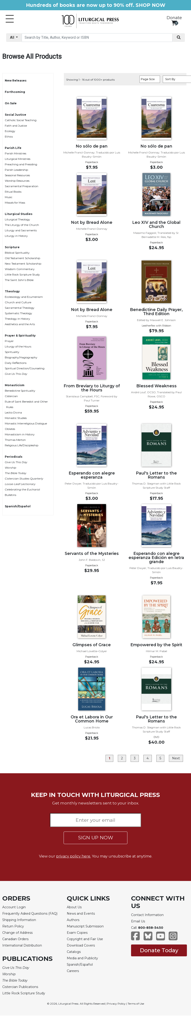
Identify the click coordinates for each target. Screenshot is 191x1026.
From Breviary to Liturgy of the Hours (92, 387)
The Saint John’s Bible (19, 280)
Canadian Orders (15, 939)
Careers (73, 971)
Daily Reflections (15, 363)
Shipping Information (19, 920)
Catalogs (74, 952)
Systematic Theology (18, 313)
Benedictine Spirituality (20, 390)
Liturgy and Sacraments (21, 230)
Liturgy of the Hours (18, 346)
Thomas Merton (15, 440)
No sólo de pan (92, 146)
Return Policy (13, 926)
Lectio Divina (13, 412)
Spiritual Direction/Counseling (24, 368)
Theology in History (17, 318)
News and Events (81, 913)
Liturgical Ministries (17, 159)
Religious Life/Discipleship (21, 445)
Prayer (9, 341)
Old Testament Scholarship (22, 258)
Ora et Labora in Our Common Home (92, 719)
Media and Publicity (82, 958)
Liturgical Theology (17, 219)
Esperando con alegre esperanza (92, 475)
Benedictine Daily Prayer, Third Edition (156, 311)
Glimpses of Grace (91, 644)
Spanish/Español (18, 506)
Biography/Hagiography (21, 357)
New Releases (15, 80)
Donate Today (159, 950)
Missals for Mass (15, 202)
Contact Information (147, 915)
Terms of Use (136, 1003)
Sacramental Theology (19, 307)
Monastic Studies (16, 418)
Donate (174, 17)
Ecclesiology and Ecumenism (24, 297)
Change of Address (17, 933)
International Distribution (22, 945)
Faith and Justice (16, 125)
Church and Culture (18, 302)
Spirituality (12, 352)
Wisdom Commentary (20, 269)
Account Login (14, 907)
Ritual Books (13, 191)
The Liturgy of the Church (22, 225)
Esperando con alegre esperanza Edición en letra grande (156, 557)
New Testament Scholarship (23, 263)
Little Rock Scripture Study (22, 274)
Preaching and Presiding (21, 164)
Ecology (10, 131)
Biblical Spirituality (17, 252)
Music (8, 197)
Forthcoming (15, 92)
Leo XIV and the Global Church (156, 224)
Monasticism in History (20, 434)
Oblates (10, 429)
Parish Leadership (16, 169)
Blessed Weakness (156, 385)
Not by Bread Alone (91, 222)
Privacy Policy (116, 1003)
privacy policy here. (73, 856)
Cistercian (11, 396)
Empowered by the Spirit (156, 644)
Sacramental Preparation (21, 186)
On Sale (11, 103)
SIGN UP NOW (95, 837)
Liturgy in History (16, 235)
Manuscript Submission (85, 926)
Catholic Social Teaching (20, 120)
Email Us (138, 921)
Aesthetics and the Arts (20, 324)
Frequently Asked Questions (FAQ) (29, 913)
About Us (74, 907)
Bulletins (10, 495)
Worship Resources (17, 180)
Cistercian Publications (20, 987)
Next (176, 758)
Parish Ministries (15, 153)
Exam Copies (77, 933)
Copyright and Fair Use (85, 939)
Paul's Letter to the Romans (156, 475)
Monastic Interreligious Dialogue (26, 423)
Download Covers (81, 945)
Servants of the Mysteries (92, 553)
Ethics (9, 136)
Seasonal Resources (17, 175)
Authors (73, 920)
